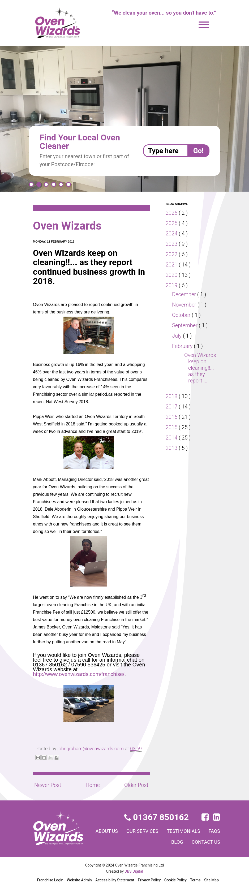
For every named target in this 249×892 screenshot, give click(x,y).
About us (120, 831)
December (185, 294)
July (177, 336)
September (185, 325)
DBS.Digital (134, 871)
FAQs (153, 841)
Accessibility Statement (114, 880)
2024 (172, 233)
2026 (172, 213)
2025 (172, 223)
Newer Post (48, 785)
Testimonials (202, 831)
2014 (172, 444)
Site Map (211, 880)
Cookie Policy (175, 880)
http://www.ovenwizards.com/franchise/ (78, 674)
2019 (172, 285)
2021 (172, 265)
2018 (172, 403)
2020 (172, 275)
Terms (195, 880)
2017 (172, 413)
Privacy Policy (148, 880)
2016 (172, 423)
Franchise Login (50, 880)
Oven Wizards (69, 225)
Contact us (205, 841)
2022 (172, 254)
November (185, 305)
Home (92, 785)
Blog (174, 841)
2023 (172, 244)
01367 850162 (157, 817)
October (182, 315)
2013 (172, 454)
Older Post (135, 785)
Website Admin (79, 880)
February (183, 346)
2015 (172, 434)
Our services (158, 831)
